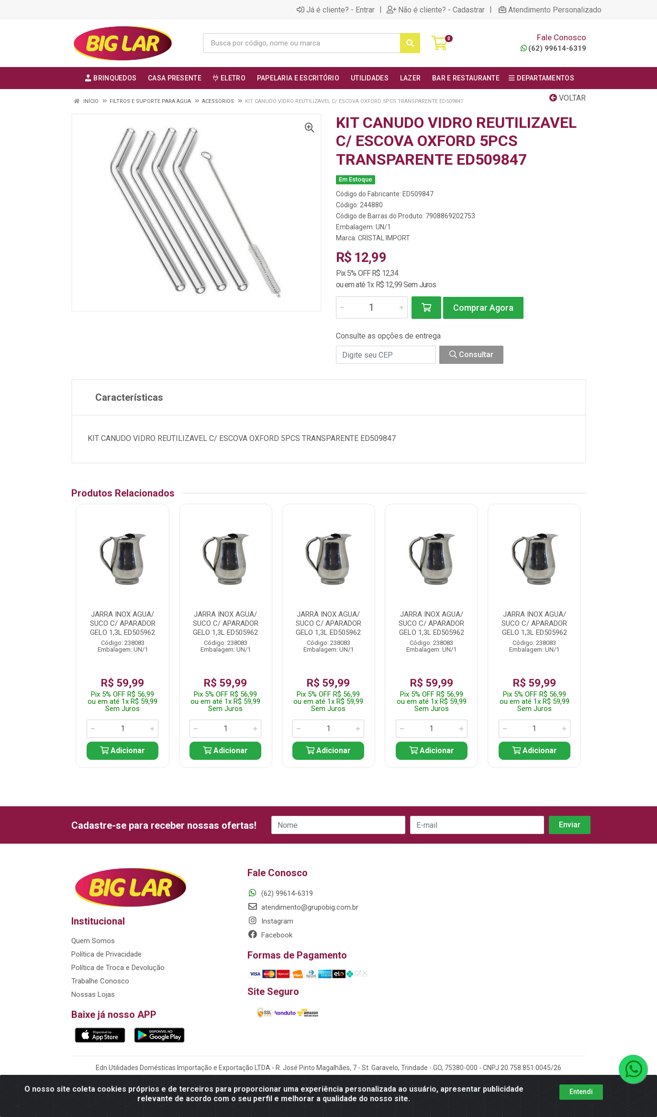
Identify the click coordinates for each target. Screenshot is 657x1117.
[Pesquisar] (410, 43)
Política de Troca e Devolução (118, 967)
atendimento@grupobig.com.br (302, 907)
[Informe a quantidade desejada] (372, 307)
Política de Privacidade (106, 954)
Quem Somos (93, 940)
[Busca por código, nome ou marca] (302, 43)
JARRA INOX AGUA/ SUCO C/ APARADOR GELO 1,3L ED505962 (123, 623)
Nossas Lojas (93, 994)
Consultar (471, 354)
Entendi (581, 1091)
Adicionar (122, 750)
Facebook (269, 935)
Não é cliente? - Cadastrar (436, 9)
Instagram (270, 921)
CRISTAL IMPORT (384, 238)
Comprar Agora (483, 308)
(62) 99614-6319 (553, 48)
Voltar (567, 97)
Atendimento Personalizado (550, 9)
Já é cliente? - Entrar (336, 9)
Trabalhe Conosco (100, 981)
